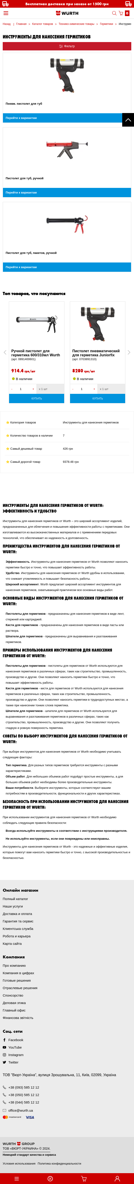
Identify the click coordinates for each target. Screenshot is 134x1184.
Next (127, 352)
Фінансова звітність (18, 1018)
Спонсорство (13, 995)
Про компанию (14, 965)
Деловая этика (14, 1003)
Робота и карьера (16, 936)
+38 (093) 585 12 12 (23, 1087)
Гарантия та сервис (18, 921)
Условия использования (19, 1163)
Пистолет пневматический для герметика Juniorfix (97, 355)
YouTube (15, 1047)
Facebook (15, 1040)
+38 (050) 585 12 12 (23, 1095)
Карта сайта (12, 943)
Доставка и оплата (17, 914)
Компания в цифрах (18, 973)
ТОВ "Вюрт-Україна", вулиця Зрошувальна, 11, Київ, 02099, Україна (59, 1075)
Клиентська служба (18, 929)
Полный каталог (15, 899)
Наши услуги (13, 906)
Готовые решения (17, 980)
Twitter (13, 1062)
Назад (6, 24)
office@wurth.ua (20, 1110)
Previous (10, 352)
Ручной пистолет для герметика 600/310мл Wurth (36, 355)
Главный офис (14, 1010)
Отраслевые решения (20, 988)
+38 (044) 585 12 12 (23, 1102)
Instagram (16, 1055)
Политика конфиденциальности (59, 1163)
